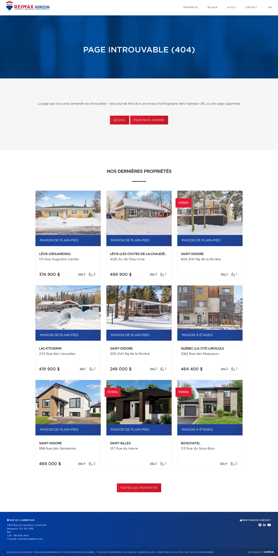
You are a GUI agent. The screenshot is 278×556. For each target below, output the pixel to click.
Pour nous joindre (149, 120)
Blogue (212, 7)
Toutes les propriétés (139, 488)
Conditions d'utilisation (169, 552)
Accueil (119, 120)
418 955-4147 (21, 536)
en (270, 7)
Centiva (268, 552)
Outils (231, 7)
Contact (251, 7)
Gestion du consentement (199, 552)
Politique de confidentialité (138, 552)
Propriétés (190, 7)
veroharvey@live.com (30, 539)
